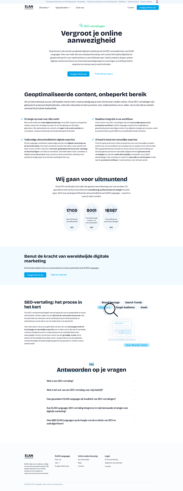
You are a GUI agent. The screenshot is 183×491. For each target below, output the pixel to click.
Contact (130, 7)
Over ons (80, 7)
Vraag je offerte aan (148, 7)
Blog (79, 463)
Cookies (108, 466)
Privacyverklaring (111, 459)
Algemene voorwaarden (113, 463)
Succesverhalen (83, 459)
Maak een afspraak (59, 274)
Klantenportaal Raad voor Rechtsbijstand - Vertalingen (65, 2)
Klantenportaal (133, 2)
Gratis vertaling (146, 2)
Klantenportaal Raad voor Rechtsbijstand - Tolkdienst (106, 2)
